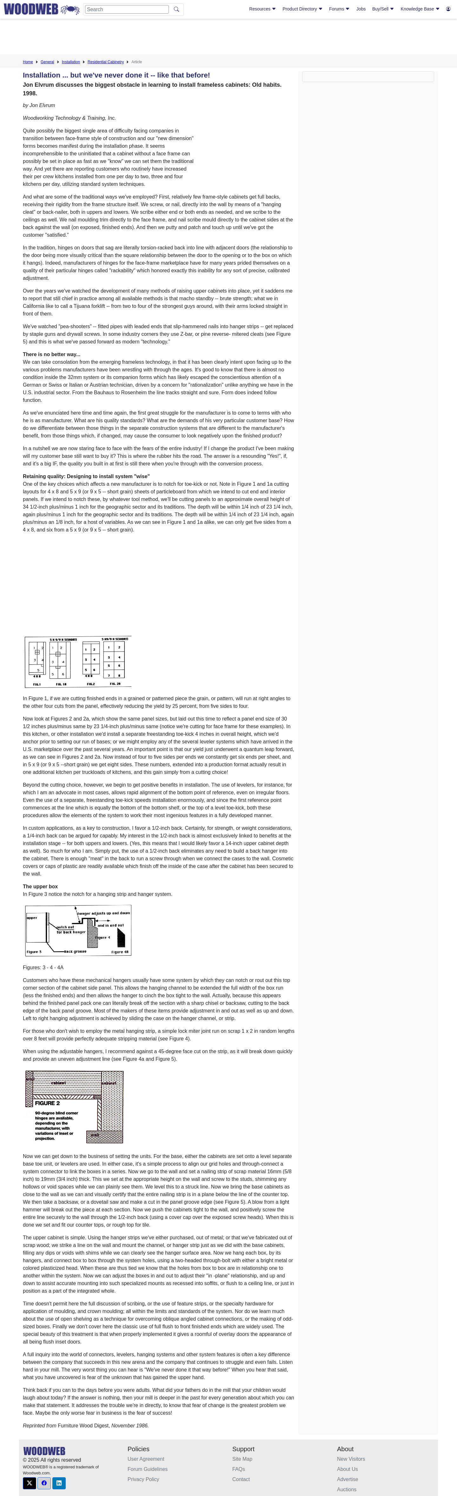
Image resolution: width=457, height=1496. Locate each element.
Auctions (346, 1489)
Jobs (361, 8)
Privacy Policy (143, 1479)
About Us (347, 1469)
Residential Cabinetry (106, 62)
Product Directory (303, 8)
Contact (241, 1479)
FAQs (238, 1469)
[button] (29, 1483)
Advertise (347, 1479)
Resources (262, 8)
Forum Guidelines (148, 1469)
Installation (71, 62)
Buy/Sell (383, 8)
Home (28, 62)
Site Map (242, 1459)
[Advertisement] (228, 38)
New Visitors (351, 1459)
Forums (339, 8)
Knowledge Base (420, 8)
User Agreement (146, 1459)
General (47, 62)
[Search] (127, 9)
